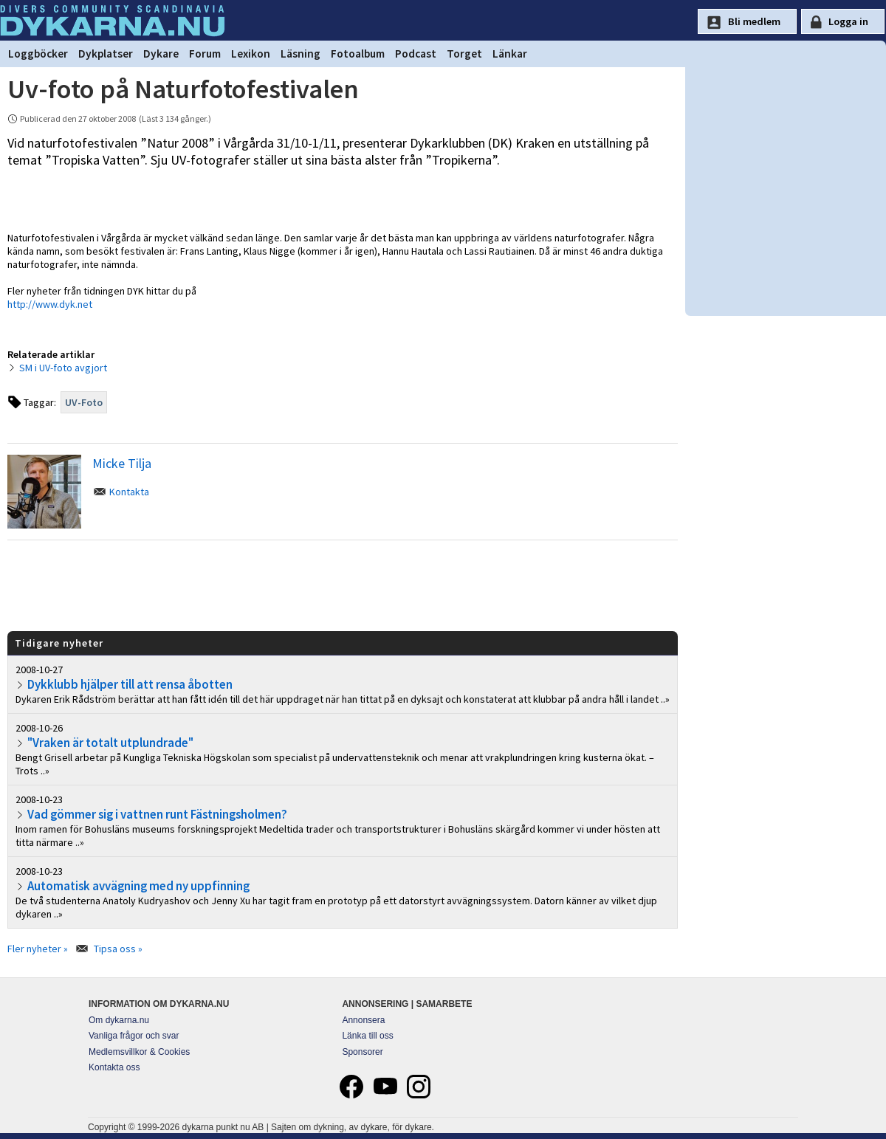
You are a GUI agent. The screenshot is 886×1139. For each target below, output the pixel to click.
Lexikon (250, 54)
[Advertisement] (342, 584)
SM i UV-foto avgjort (63, 367)
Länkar (509, 54)
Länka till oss (367, 1035)
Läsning (300, 54)
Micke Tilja (121, 463)
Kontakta (129, 491)
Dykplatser (105, 54)
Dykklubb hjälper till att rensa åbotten (130, 684)
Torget (464, 54)
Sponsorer (362, 1052)
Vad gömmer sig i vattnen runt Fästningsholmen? (157, 814)
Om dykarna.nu (119, 1020)
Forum (205, 54)
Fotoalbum (358, 54)
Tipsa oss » (118, 948)
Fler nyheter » (37, 948)
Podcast (415, 54)
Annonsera (363, 1020)
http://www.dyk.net (49, 304)
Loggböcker (38, 54)
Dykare (161, 54)
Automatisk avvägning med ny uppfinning (138, 886)
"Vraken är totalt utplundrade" (110, 742)
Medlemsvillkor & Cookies (139, 1052)
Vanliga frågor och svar (134, 1035)
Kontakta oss (114, 1067)
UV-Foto (84, 402)
